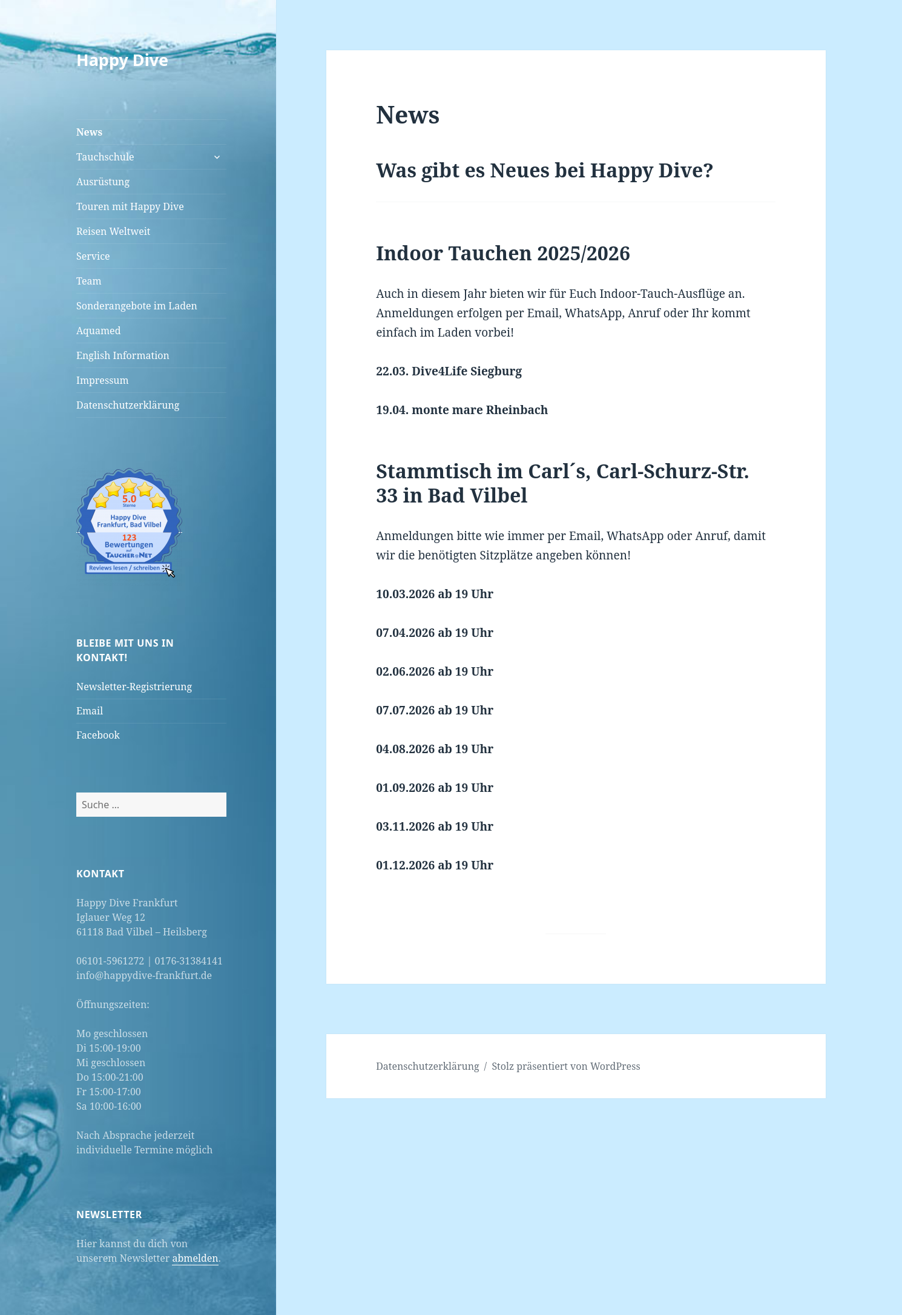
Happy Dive (122, 59)
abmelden (195, 1258)
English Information (123, 355)
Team (89, 281)
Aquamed (98, 330)
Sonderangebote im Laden (136, 305)
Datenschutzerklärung (127, 405)
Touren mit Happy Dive (130, 206)
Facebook (98, 735)
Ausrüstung (103, 181)
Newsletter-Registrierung (134, 686)
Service (93, 256)
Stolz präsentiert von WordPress (566, 1066)
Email (89, 710)
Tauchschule (105, 156)
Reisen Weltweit (113, 231)
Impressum (102, 380)
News (89, 132)
